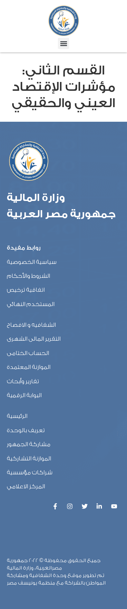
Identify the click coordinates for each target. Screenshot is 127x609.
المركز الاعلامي (26, 486)
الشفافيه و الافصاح (31, 325)
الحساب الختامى (28, 353)
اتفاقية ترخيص (26, 290)
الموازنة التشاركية (29, 458)
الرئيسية (17, 416)
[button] (63, 43)
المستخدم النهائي (31, 304)
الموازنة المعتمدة (28, 367)
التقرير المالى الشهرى (34, 339)
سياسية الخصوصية (32, 262)
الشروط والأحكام (28, 276)
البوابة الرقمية (24, 395)
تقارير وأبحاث (23, 381)
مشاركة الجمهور (28, 444)
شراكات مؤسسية (29, 472)
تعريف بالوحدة (26, 430)
